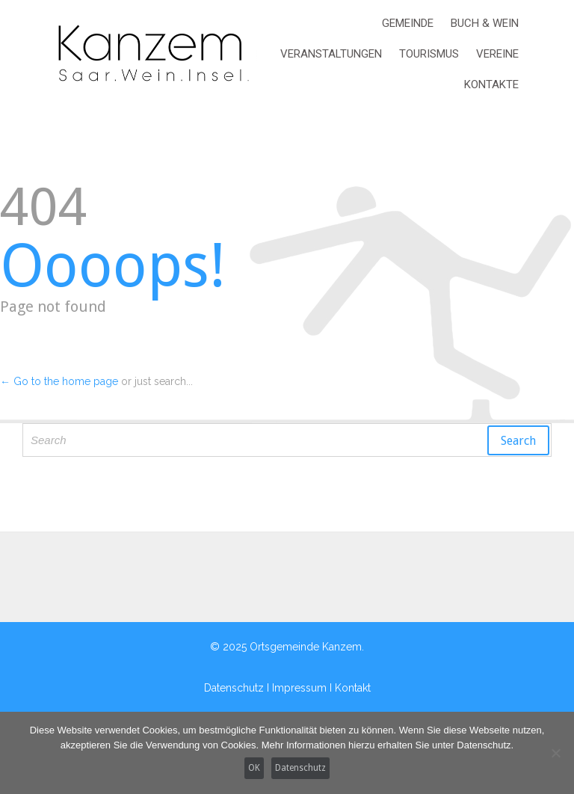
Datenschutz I (238, 688)
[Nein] (555, 752)
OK (254, 768)
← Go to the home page (59, 381)
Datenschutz (300, 768)
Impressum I (303, 688)
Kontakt (353, 688)
